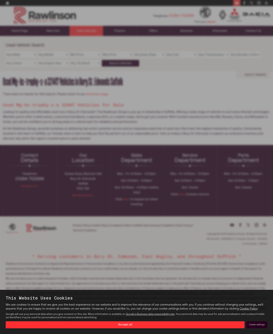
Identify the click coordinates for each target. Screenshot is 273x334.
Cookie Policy (248, 308)
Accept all (125, 324)
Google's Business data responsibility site (150, 314)
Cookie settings (257, 325)
